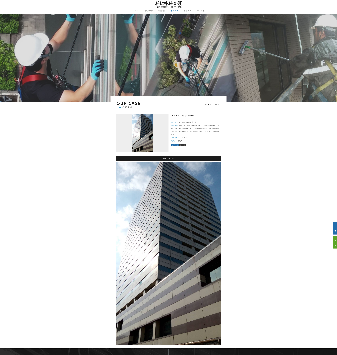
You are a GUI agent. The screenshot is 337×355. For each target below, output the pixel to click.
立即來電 (175, 145)
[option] (168, 58)
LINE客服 (200, 11)
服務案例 (175, 11)
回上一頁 (183, 145)
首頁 (137, 11)
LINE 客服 (335, 242)
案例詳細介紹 (168, 159)
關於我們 (149, 11)
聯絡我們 (188, 11)
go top (168, 347)
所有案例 (208, 105)
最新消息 (162, 11)
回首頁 (217, 105)
